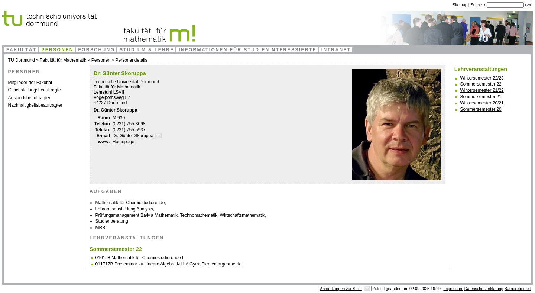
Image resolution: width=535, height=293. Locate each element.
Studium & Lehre (147, 49)
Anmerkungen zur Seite (341, 288)
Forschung (96, 49)
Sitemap (460, 5)
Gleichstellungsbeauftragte (34, 90)
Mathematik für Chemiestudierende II (148, 257)
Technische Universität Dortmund (126, 81)
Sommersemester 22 (480, 84)
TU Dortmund (21, 60)
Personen (57, 49)
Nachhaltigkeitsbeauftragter (35, 105)
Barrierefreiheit (518, 288)
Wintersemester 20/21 (481, 103)
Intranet (336, 49)
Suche (477, 5)
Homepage (123, 141)
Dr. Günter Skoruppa (115, 110)
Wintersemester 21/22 (481, 90)
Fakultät (21, 49)
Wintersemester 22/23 (481, 78)
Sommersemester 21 (480, 96)
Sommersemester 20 (480, 109)
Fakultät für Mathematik (63, 60)
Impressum (453, 288)
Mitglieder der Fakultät (30, 82)
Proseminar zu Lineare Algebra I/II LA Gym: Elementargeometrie (177, 264)
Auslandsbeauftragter (29, 97)
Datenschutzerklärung (483, 288)
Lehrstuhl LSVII (109, 92)
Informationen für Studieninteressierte (248, 49)
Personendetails (131, 60)
